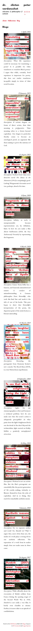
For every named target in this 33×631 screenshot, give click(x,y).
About (4, 21)
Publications (12, 21)
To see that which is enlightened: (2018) (17, 393)
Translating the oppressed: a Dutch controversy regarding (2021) (17, 46)
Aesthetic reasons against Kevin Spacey (17, 518)
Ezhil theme (13, 624)
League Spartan (27, 626)
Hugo (24, 624)
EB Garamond (16, 626)
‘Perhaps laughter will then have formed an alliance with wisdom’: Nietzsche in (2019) (17, 342)
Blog (18, 21)
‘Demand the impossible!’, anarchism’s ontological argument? (17, 107)
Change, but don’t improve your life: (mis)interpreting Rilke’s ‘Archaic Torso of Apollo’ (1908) (17, 265)
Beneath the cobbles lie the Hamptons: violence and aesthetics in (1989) (17, 462)
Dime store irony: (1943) (17, 164)
